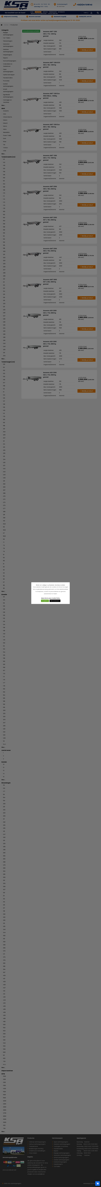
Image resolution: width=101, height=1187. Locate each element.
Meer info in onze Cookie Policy (50, 598)
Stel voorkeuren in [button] (54, 601)
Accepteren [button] (45, 601)
